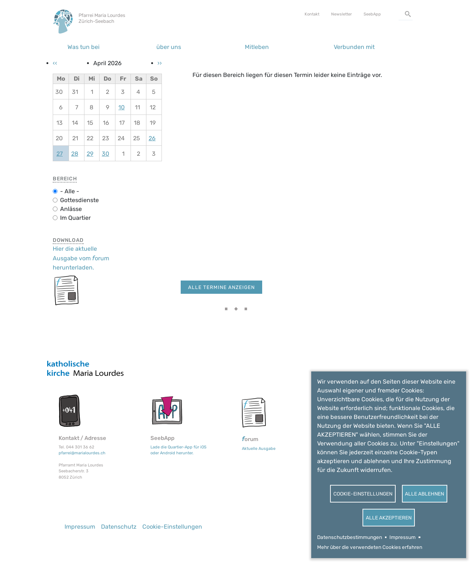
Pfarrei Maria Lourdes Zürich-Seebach (102, 18)
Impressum (402, 537)
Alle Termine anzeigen (221, 287)
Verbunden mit (354, 46)
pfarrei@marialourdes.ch (82, 453)
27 (59, 153)
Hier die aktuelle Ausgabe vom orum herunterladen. (81, 258)
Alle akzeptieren (389, 518)
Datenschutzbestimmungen (349, 537)
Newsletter (341, 14)
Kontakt (312, 14)
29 (90, 153)
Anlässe (71, 208)
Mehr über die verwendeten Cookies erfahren (369, 547)
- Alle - (69, 191)
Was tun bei (83, 46)
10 (121, 107)
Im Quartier (75, 217)
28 (74, 153)
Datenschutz (118, 526)
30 (105, 153)
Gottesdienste (79, 200)
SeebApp (372, 14)
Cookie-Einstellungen (362, 494)
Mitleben (257, 46)
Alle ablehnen (424, 494)
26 (152, 138)
